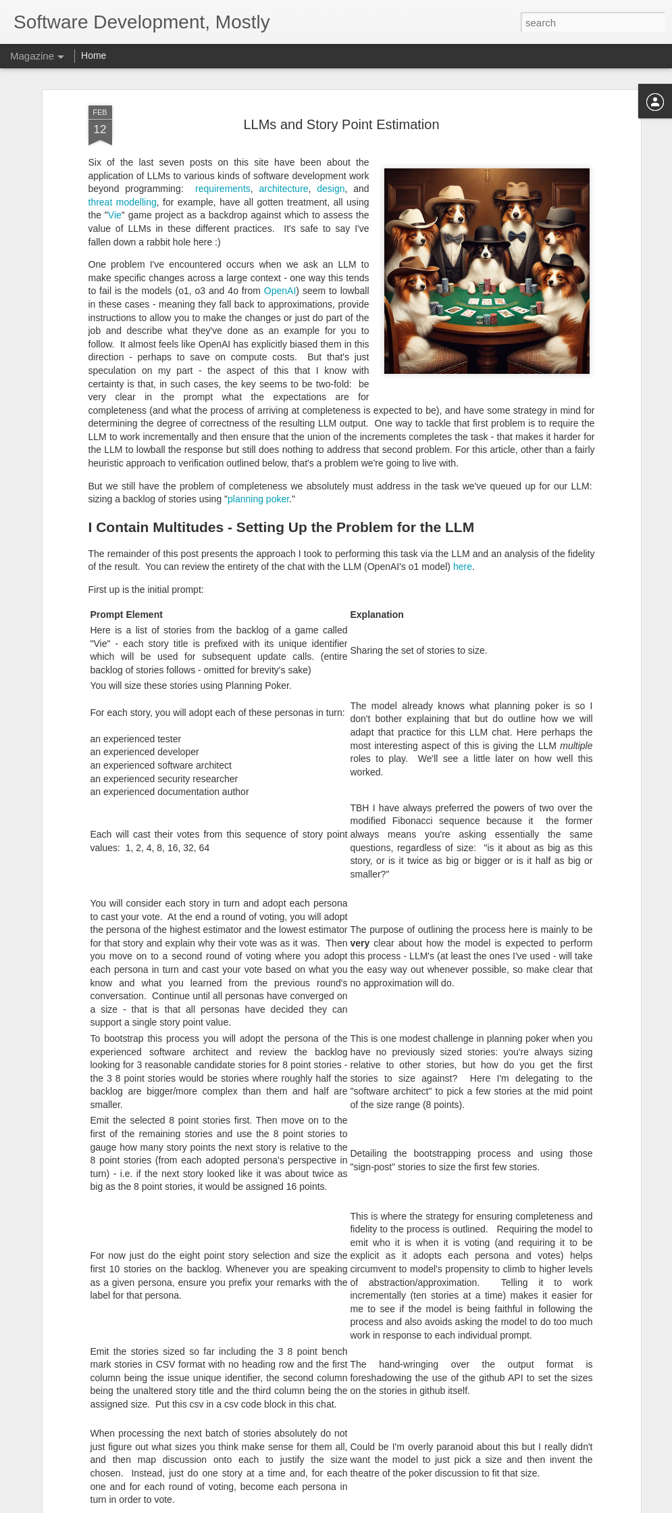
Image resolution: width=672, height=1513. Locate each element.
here (462, 440)
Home (93, 55)
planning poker (258, 373)
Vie (115, 89)
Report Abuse (417, 1506)
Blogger (378, 1506)
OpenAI (280, 165)
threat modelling (122, 75)
